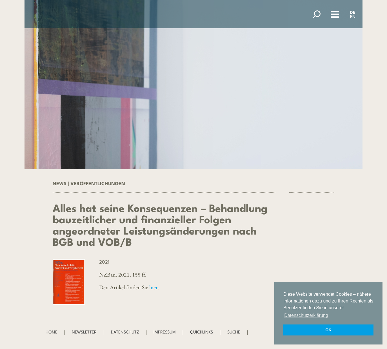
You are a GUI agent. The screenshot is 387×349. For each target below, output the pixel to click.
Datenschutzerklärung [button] (306, 315)
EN (352, 17)
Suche (233, 332)
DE (352, 13)
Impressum (165, 332)
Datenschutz (125, 332)
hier (153, 287)
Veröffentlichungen (97, 184)
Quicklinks (201, 332)
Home (51, 332)
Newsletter (84, 332)
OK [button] (328, 330)
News (59, 184)
